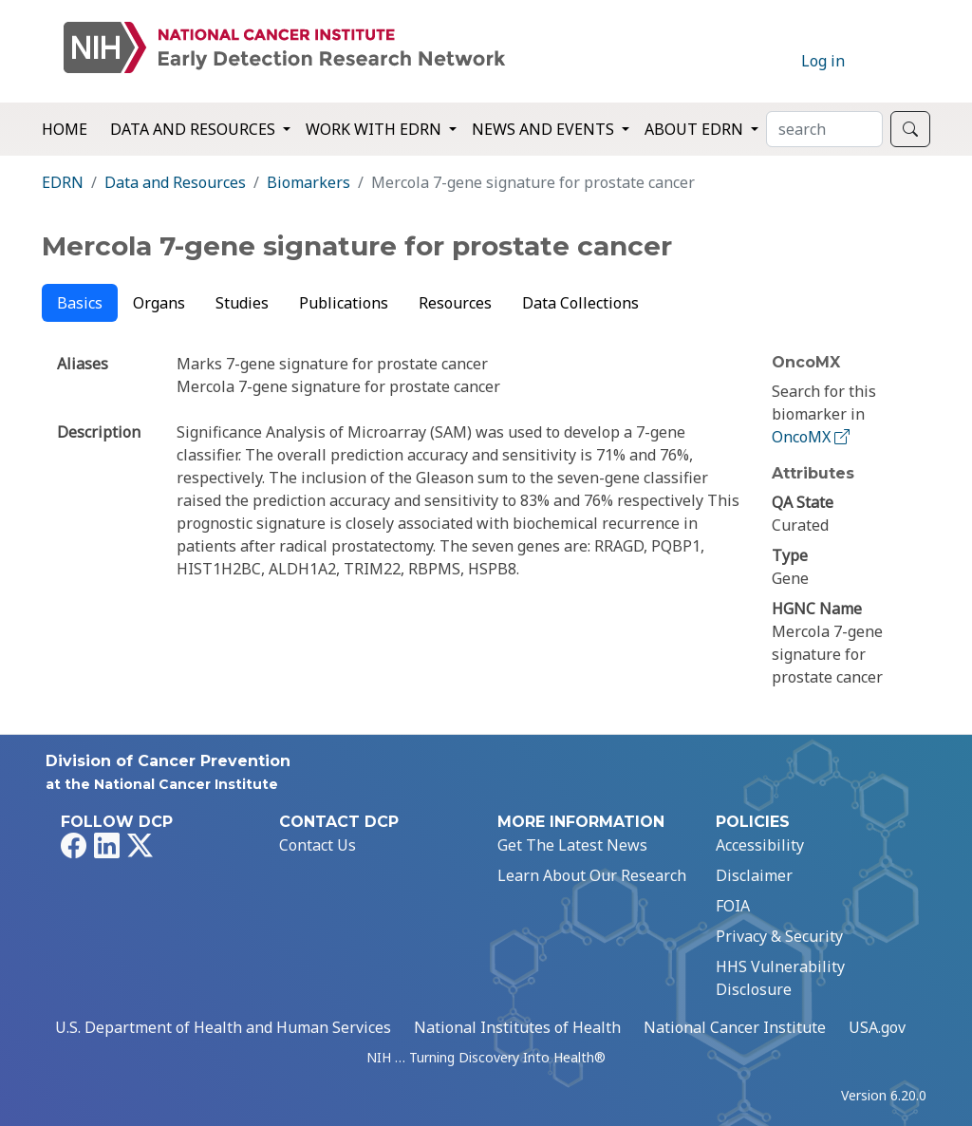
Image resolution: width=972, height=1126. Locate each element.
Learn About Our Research (591, 875)
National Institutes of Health (517, 1027)
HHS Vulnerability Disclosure (780, 978)
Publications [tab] (343, 302)
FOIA (733, 905)
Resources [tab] (455, 302)
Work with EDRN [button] (375, 129)
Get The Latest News (572, 845)
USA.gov (877, 1027)
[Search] (824, 129)
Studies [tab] (242, 302)
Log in (823, 60)
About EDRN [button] (696, 129)
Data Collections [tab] (580, 302)
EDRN (63, 182)
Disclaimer (754, 875)
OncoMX (812, 436)
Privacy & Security (779, 936)
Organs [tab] (159, 302)
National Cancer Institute (735, 1027)
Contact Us (317, 845)
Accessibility (760, 845)
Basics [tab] (80, 302)
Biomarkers (308, 182)
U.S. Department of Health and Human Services (223, 1027)
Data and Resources (175, 182)
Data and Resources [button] (194, 129)
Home (64, 129)
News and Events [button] (545, 129)
